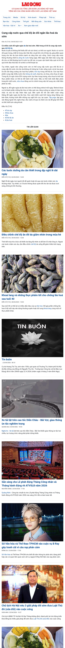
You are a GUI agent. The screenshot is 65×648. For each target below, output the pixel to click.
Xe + (19, 26)
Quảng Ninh (6, 493)
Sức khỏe (47, 21)
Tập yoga (52, 97)
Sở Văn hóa (6, 555)
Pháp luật (42, 17)
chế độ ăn (8, 48)
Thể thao (57, 21)
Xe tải (11, 431)
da (25, 46)
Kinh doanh (32, 17)
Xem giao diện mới (31, 26)
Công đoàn (16, 21)
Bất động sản (37, 21)
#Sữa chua (9, 113)
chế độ (33, 244)
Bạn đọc (6, 21)
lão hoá (39, 306)
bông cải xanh (31, 74)
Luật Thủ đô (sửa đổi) (41, 619)
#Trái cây (8, 110)
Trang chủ (6, 17)
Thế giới (26, 21)
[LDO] (32, 149)
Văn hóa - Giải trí (9, 26)
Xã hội (23, 17)
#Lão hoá (8, 120)
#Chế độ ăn (9, 118)
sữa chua (20, 81)
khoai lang (47, 308)
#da (6, 115)
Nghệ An (5, 431)
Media (15, 17)
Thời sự (52, 17)
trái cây (37, 72)
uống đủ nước (23, 58)
